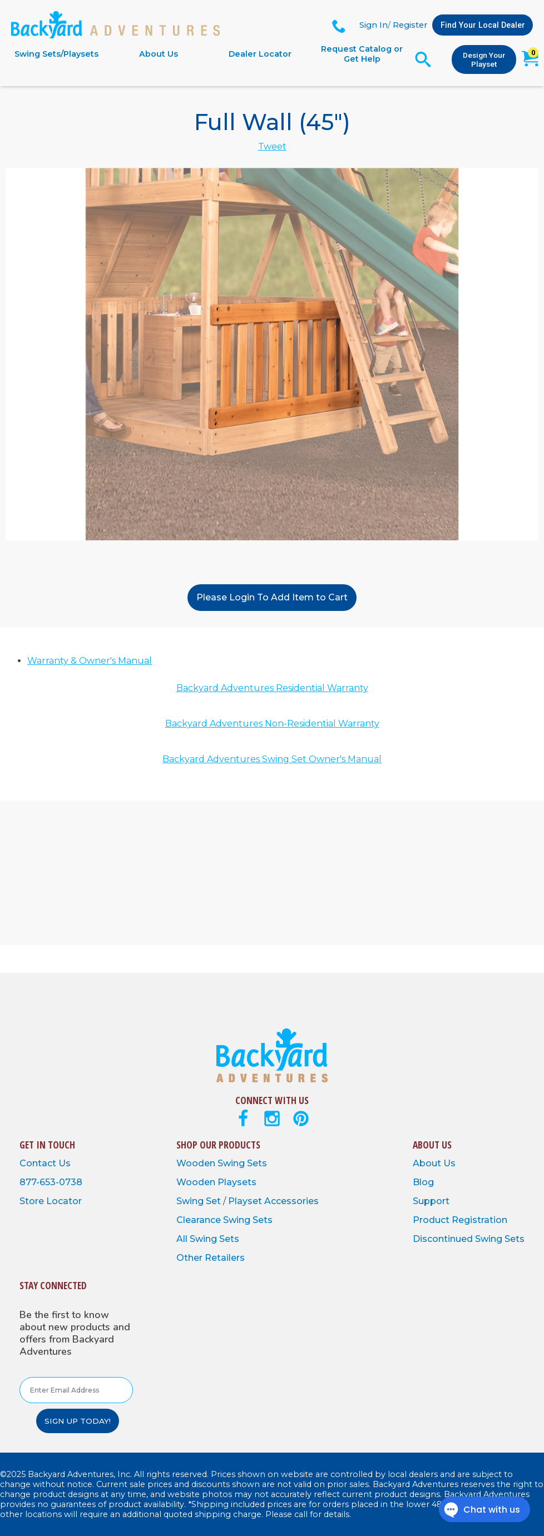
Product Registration (460, 1220)
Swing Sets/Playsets (56, 54)
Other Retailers (210, 1257)
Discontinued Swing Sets (469, 1239)
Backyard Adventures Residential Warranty (272, 688)
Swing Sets (242, 1163)
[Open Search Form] (423, 59)
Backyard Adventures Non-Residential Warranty (272, 723)
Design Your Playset (484, 59)
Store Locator (50, 1201)
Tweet (272, 146)
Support (431, 1201)
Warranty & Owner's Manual (89, 660)
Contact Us (45, 1163)
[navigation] (209, 54)
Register (410, 25)
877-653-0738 (50, 1182)
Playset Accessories (273, 1201)
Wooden (196, 1163)
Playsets (236, 1182)
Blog (423, 1182)
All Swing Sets (207, 1239)
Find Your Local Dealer (483, 25)
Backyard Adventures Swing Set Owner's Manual (272, 759)
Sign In (373, 25)
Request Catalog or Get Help (362, 54)
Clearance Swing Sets (224, 1220)
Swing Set (199, 1201)
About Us (158, 54)
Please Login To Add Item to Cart (272, 597)
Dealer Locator (260, 54)
